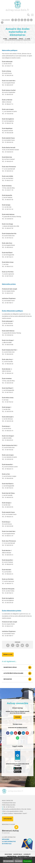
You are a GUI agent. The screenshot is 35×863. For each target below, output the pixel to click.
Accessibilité (27, 854)
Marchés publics (17, 854)
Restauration (8, 679)
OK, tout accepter (8, 861)
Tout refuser (18, 861)
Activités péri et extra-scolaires (13, 673)
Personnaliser (27, 861)
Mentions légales (11, 856)
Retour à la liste (7, 654)
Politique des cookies (23, 856)
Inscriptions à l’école (10, 667)
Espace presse (8, 854)
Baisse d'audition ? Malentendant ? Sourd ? (15, 813)
